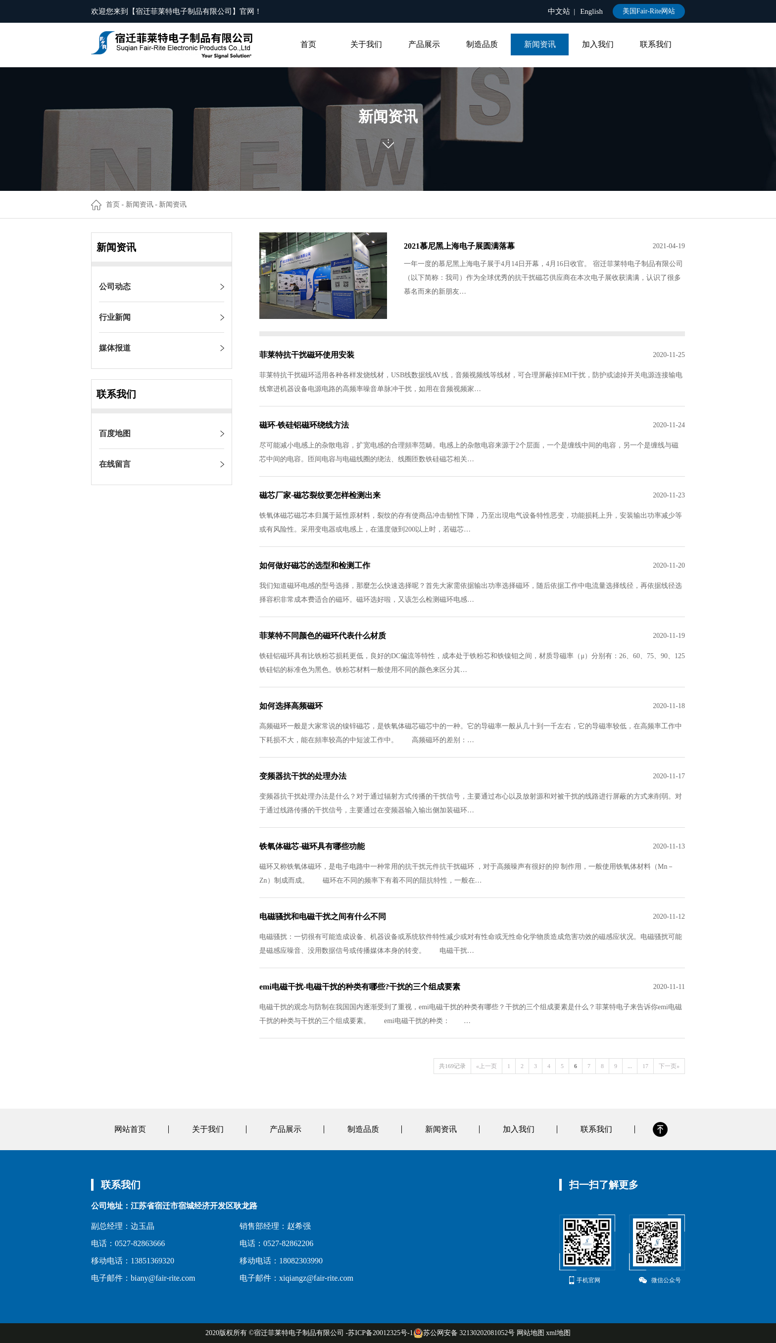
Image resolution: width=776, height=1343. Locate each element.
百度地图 (115, 433)
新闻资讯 (540, 44)
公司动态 (115, 286)
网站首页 (130, 1129)
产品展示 (424, 44)
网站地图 (530, 1333)
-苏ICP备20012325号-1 (379, 1333)
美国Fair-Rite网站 (649, 11)
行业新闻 (115, 317)
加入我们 (598, 44)
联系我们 (656, 44)
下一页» (669, 1066)
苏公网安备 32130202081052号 (464, 1333)
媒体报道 (115, 348)
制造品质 (482, 44)
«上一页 (486, 1066)
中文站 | (562, 11)
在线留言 (115, 464)
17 (645, 1066)
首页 (308, 44)
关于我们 (366, 44)
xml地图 (558, 1333)
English (591, 11)
